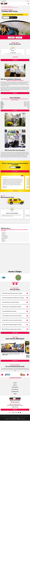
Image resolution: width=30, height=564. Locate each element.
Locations (5, 6)
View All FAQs (15, 332)
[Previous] (14, 284)
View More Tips (15, 360)
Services (15, 382)
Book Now (15, 93)
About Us (15, 385)
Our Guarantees (15, 387)
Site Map (10, 418)
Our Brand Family (15, 391)
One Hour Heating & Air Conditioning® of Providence (10, 7)
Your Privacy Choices (21, 418)
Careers (15, 393)
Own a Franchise (15, 389)
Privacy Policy (15, 418)
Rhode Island (10, 6)
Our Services (15, 59)
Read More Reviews (15, 171)
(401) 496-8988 (15, 402)
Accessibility (7, 418)
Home (2, 6)
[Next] (16, 284)
